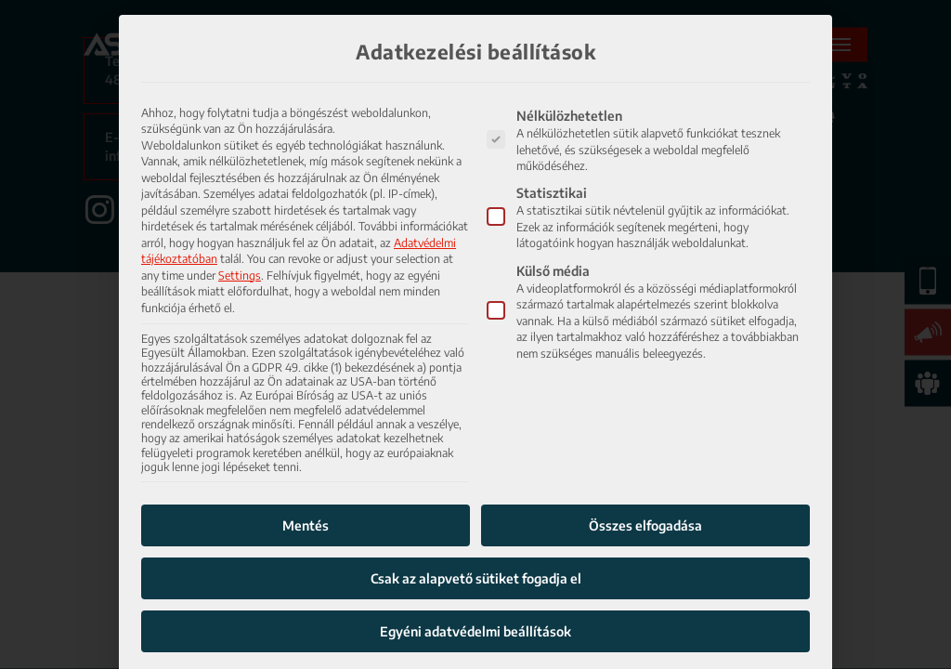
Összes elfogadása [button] (645, 488)
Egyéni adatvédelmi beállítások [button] (475, 594)
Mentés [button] (305, 488)
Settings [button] (239, 237)
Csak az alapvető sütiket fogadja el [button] (476, 541)
